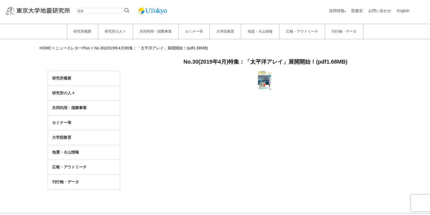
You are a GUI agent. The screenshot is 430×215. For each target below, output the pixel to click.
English (403, 11)
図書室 (357, 11)
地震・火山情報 (260, 31)
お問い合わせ (379, 11)
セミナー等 (194, 31)
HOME (45, 48)
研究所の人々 (115, 31)
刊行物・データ (344, 31)
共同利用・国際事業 (156, 31)
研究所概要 (82, 31)
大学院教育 (225, 31)
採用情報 (336, 11)
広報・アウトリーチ (302, 31)
